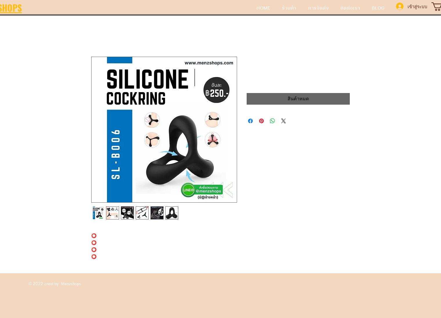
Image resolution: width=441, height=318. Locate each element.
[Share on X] (283, 120)
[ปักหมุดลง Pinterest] (261, 120)
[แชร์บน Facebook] (250, 120)
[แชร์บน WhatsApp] (272, 120)
